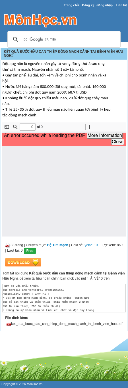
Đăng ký (88, 5)
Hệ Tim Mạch (57, 245)
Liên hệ (121, 5)
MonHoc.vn (35, 384)
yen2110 (91, 245)
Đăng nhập (104, 5)
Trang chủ (71, 5)
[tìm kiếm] (63, 39)
